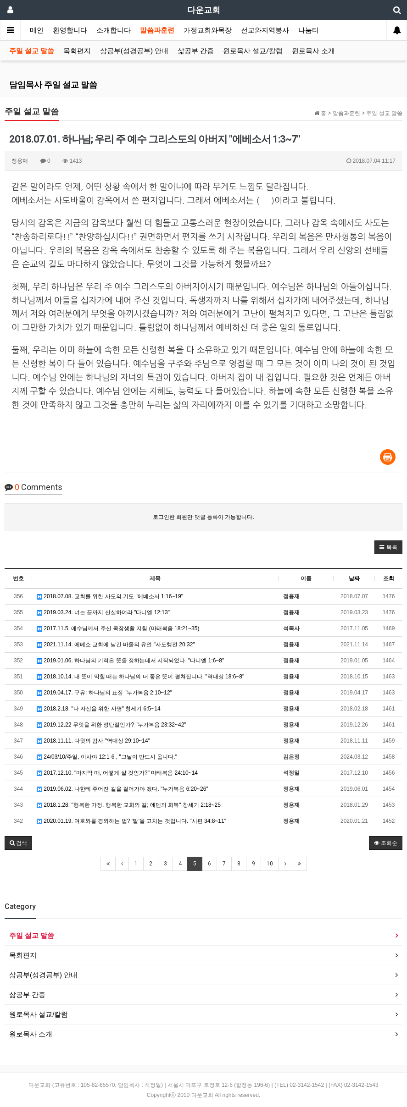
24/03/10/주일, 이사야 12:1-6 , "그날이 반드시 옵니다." (107, 757)
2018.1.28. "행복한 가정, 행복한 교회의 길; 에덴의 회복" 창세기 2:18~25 (129, 805)
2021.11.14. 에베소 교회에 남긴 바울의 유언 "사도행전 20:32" (116, 644)
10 (270, 863)
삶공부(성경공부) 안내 (134, 51)
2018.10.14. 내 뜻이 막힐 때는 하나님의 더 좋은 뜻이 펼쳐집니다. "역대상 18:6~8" (140, 676)
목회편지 (77, 51)
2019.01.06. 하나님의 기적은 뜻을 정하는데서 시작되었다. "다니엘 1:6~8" (130, 660)
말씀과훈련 (157, 30)
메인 (37, 30)
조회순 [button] (385, 843)
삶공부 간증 (196, 51)
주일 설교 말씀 (31, 51)
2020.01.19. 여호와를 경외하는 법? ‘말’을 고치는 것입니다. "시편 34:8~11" (131, 821)
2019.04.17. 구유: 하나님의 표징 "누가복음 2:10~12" (104, 692)
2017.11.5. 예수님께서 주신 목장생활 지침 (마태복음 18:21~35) (118, 628)
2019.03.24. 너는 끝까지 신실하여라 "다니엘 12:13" (103, 612)
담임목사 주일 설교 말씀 (53, 84)
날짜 (354, 578)
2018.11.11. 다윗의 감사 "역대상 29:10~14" (93, 741)
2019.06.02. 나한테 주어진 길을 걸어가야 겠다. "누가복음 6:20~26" (122, 789)
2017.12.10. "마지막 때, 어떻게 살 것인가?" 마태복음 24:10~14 (117, 773)
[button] (388, 547)
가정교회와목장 (208, 30)
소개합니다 (113, 30)
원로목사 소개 (313, 51)
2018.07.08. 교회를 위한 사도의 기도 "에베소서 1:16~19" (110, 596)
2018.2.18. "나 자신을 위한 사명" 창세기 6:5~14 (99, 708)
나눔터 (308, 30)
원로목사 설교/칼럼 (253, 51)
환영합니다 (70, 30)
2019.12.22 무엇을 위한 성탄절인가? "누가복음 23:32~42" (111, 724)
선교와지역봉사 (265, 30)
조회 (388, 578)
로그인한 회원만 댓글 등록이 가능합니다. (203, 517)
